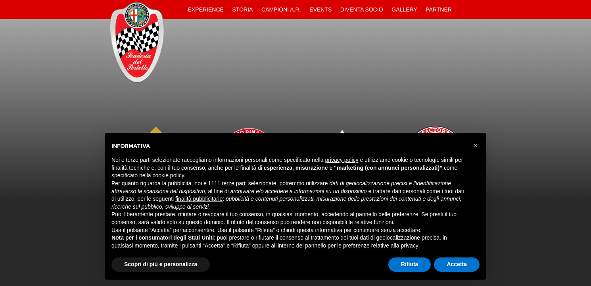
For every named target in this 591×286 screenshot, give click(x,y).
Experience (206, 9)
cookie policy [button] (168, 175)
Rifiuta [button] (409, 264)
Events (320, 9)
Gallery (404, 9)
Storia (242, 9)
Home (177, 9)
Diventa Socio (361, 9)
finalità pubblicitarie (199, 199)
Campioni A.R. (281, 9)
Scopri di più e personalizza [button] (160, 264)
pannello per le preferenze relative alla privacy (361, 245)
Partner (439, 9)
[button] (475, 145)
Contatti (463, 9)
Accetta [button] (457, 264)
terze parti (234, 183)
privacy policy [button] (342, 160)
